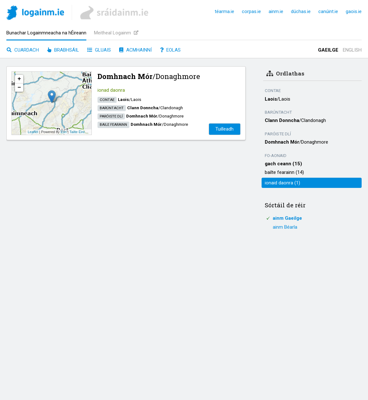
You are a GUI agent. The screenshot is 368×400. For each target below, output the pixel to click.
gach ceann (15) (283, 164)
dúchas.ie (301, 11)
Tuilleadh (224, 129)
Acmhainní (135, 50)
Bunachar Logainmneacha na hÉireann (46, 33)
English (352, 50)
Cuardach (23, 50)
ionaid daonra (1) (282, 183)
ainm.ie (276, 11)
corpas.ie (251, 11)
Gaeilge (328, 50)
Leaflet (33, 132)
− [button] (19, 87)
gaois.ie (354, 11)
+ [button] (19, 79)
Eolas (170, 50)
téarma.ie (224, 11)
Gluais (99, 50)
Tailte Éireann (80, 132)
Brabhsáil (63, 50)
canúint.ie (328, 11)
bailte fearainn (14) (284, 172)
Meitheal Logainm (116, 33)
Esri (64, 132)
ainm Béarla (285, 227)
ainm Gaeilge (287, 218)
